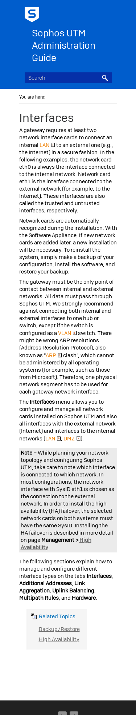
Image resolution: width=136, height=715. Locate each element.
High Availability (59, 639)
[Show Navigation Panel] (107, 12)
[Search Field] (68, 77)
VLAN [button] (67, 333)
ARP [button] (54, 355)
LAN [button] (47, 145)
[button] (105, 77)
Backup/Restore (59, 629)
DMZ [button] (72, 438)
